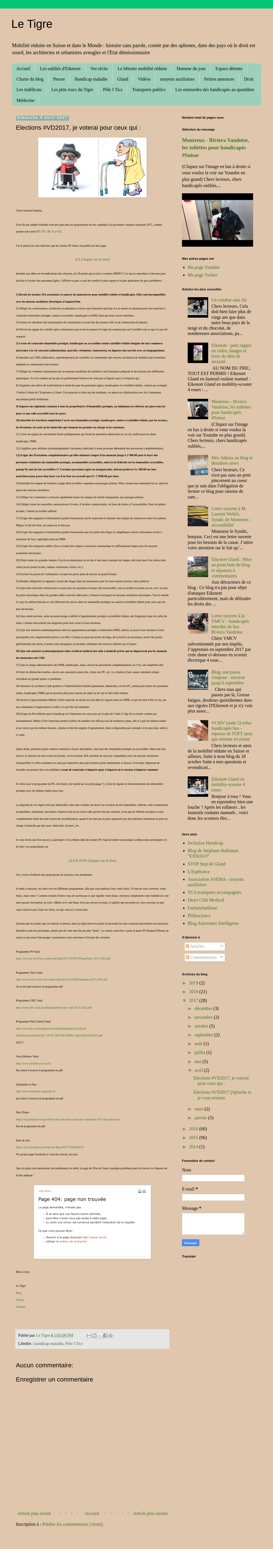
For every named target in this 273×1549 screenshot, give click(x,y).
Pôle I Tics (112, 89)
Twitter (20, 1299)
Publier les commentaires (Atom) (72, 1524)
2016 (194, 1128)
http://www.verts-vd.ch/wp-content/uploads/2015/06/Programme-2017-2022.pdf (61, 979)
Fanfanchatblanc (203, 907)
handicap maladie (49, 1343)
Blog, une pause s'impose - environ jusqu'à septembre (228, 677)
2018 (194, 991)
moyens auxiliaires (177, 79)
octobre (202, 1026)
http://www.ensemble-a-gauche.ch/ (35, 1091)
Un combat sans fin (229, 299)
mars (199, 1108)
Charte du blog (30, 79)
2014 (194, 1146)
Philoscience (199, 915)
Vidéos (144, 79)
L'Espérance (199, 871)
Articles (195, 946)
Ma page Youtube (204, 267)
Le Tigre (32, 24)
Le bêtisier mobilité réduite (142, 68)
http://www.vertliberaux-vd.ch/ (33, 1063)
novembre (204, 1017)
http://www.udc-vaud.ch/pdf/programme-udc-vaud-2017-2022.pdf (53, 1007)
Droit (249, 79)
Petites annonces (219, 79)
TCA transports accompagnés (214, 892)
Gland (122, 79)
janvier (201, 1117)
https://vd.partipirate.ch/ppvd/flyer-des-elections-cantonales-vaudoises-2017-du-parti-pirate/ (68, 1119)
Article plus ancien (150, 1513)
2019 (194, 982)
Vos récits (99, 68)
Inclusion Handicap (205, 842)
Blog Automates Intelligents (213, 923)
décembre (204, 1008)
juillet (200, 1052)
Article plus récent (34, 1513)
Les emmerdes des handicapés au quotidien (214, 89)
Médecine (25, 100)
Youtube (20, 1306)
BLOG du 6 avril (48, 231)
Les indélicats (29, 89)
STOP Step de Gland (207, 864)
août (199, 1043)
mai (198, 1061)
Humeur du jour (191, 68)
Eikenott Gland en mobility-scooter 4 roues (228, 784)
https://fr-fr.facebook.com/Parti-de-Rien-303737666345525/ (50, 1147)
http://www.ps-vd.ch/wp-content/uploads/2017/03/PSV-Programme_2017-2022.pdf (63, 958)
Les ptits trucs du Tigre (72, 89)
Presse (59, 79)
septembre (204, 1034)
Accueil (23, 68)
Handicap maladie (91, 79)
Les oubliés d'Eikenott (60, 68)
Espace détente (229, 68)
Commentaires (201, 957)
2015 (194, 1137)
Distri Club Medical (206, 900)
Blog (18, 1292)
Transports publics (149, 89)
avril (199, 1070)
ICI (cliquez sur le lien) (92, 259)
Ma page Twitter (203, 275)
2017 (194, 1000)
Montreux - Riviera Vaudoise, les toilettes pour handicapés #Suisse (215, 147)
